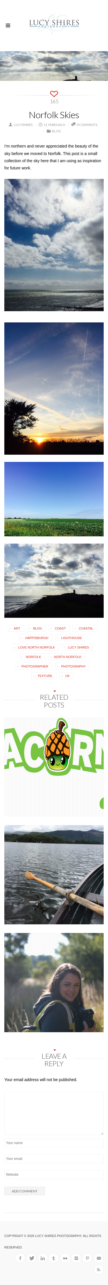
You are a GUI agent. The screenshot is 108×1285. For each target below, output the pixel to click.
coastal (86, 628)
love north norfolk (36, 647)
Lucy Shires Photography (58, 1236)
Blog (56, 131)
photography (73, 666)
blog (37, 628)
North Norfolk (68, 657)
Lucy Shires (78, 647)
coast (60, 628)
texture (44, 676)
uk (67, 676)
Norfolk (33, 657)
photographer (34, 666)
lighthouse (71, 638)
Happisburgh (36, 638)
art (17, 628)
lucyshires (23, 125)
